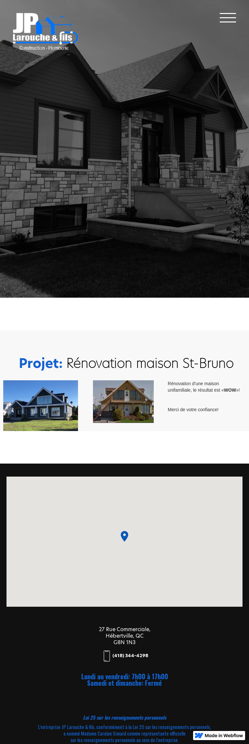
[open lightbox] (40, 405)
